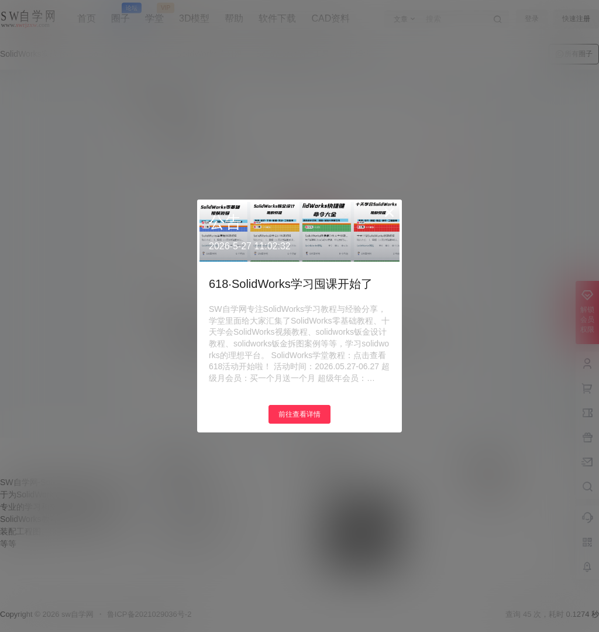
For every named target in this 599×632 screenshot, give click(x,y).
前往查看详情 (299, 414)
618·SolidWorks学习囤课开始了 (291, 283)
